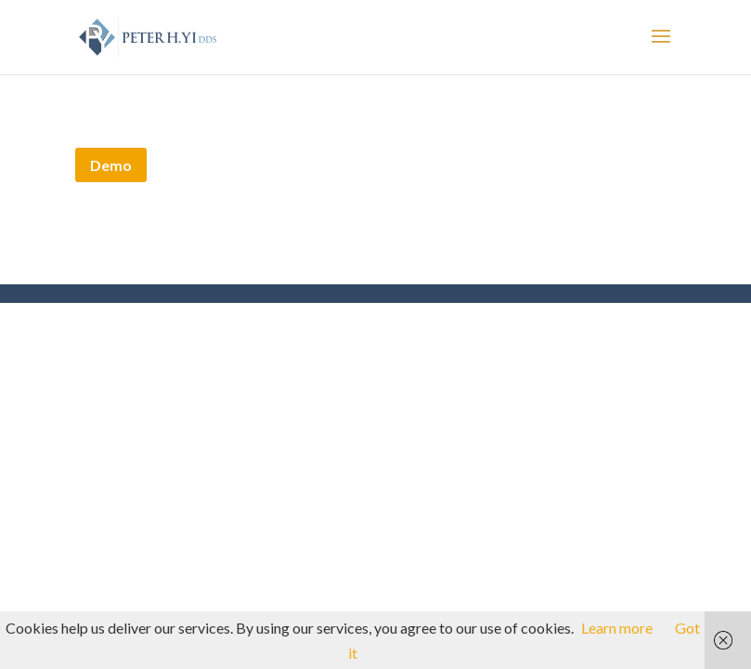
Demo (111, 165)
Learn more (617, 627)
